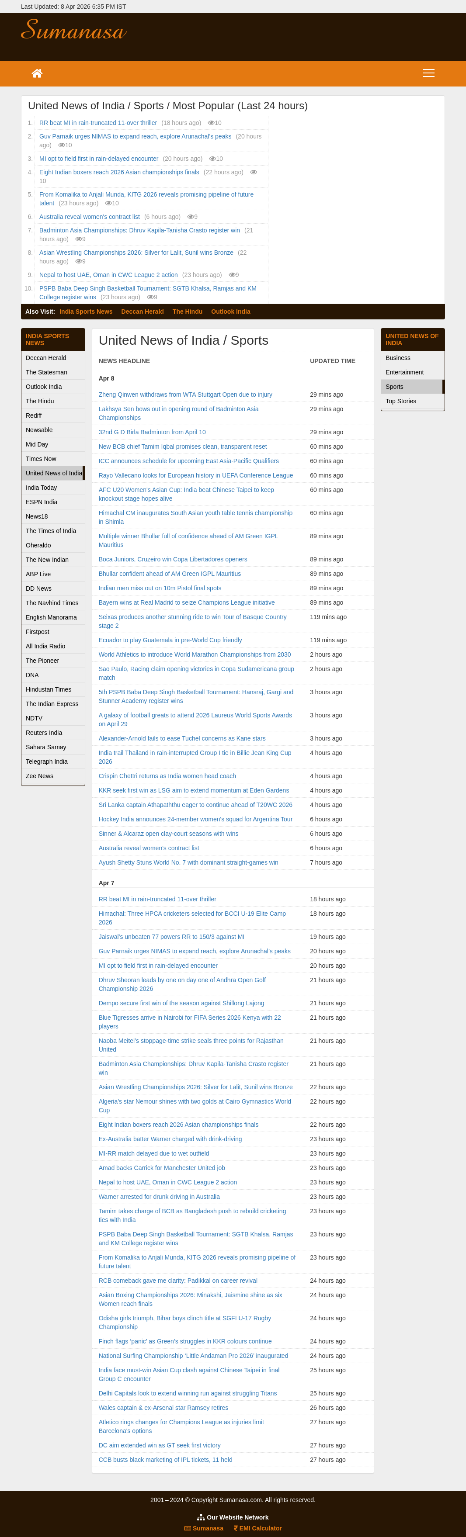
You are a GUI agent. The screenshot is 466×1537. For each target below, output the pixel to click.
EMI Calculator (258, 1528)
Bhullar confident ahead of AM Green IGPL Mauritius (170, 573)
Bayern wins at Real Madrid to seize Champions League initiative (187, 602)
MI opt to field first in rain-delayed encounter (98, 158)
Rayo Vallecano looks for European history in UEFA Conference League (196, 475)
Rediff (34, 415)
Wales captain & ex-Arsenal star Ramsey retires (164, 1407)
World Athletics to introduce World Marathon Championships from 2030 (195, 654)
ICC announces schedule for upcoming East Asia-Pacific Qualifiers (189, 460)
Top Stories (401, 401)
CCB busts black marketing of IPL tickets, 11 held (166, 1459)
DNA (32, 675)
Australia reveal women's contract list (89, 216)
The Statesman (46, 372)
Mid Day (37, 444)
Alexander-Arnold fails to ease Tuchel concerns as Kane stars (182, 738)
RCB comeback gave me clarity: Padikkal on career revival (178, 1280)
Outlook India (230, 311)
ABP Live (38, 574)
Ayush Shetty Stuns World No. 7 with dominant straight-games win (188, 862)
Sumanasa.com (88, 28)
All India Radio (45, 646)
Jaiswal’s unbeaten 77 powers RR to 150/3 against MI (172, 936)
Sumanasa (203, 1528)
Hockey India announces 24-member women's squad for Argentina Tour (196, 819)
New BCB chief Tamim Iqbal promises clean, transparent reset (183, 446)
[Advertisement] (303, 37)
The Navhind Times (52, 602)
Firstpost (37, 631)
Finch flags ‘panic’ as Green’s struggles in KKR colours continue (185, 1341)
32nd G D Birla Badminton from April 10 (152, 432)
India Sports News (85, 311)
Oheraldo (38, 545)
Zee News (39, 775)
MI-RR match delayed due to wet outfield (154, 1153)
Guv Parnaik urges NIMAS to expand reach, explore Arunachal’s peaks (135, 136)
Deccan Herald (143, 311)
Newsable (39, 429)
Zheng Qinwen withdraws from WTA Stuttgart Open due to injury (185, 394)
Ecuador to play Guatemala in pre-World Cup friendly (170, 640)
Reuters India (44, 732)
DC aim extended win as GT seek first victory (160, 1445)
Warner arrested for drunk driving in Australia (159, 1196)
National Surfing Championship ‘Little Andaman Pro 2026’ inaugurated (194, 1355)
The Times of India (51, 530)
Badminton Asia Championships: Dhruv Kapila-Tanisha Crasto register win (139, 230)
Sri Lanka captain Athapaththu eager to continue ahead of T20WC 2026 (195, 804)
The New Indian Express (47, 561)
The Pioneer (42, 660)
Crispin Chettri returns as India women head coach (167, 775)
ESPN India (41, 501)
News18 (37, 516)
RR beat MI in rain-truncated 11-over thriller (98, 122)
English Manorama (51, 617)
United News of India (54, 473)
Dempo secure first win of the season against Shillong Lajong (181, 1003)
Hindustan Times (48, 689)
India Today (41, 487)
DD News (39, 588)
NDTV (34, 718)
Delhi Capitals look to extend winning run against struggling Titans (188, 1393)
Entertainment (405, 372)
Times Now (41, 458)
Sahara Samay (46, 747)
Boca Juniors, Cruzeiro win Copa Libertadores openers (173, 559)
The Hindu (187, 311)
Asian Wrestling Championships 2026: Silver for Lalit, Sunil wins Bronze (136, 252)
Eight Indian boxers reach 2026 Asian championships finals (119, 172)
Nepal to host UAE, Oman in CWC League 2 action (108, 274)
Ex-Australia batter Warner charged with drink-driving (170, 1138)
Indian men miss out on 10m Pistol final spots (160, 588)
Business (398, 357)
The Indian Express (52, 703)
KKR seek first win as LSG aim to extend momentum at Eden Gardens (194, 790)
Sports (394, 386)
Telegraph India (47, 761)
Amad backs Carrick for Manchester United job (162, 1167)
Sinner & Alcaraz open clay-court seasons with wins (169, 833)
